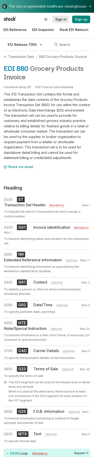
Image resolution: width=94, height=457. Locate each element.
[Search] (71, 44)
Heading (13, 188)
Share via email (18, 167)
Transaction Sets (21, 57)
